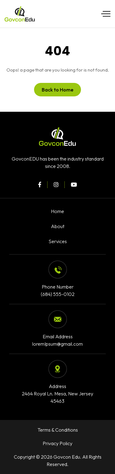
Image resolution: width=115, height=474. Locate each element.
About (57, 226)
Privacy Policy (57, 443)
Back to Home (57, 90)
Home (57, 211)
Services (57, 241)
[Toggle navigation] (104, 14)
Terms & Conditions (57, 430)
